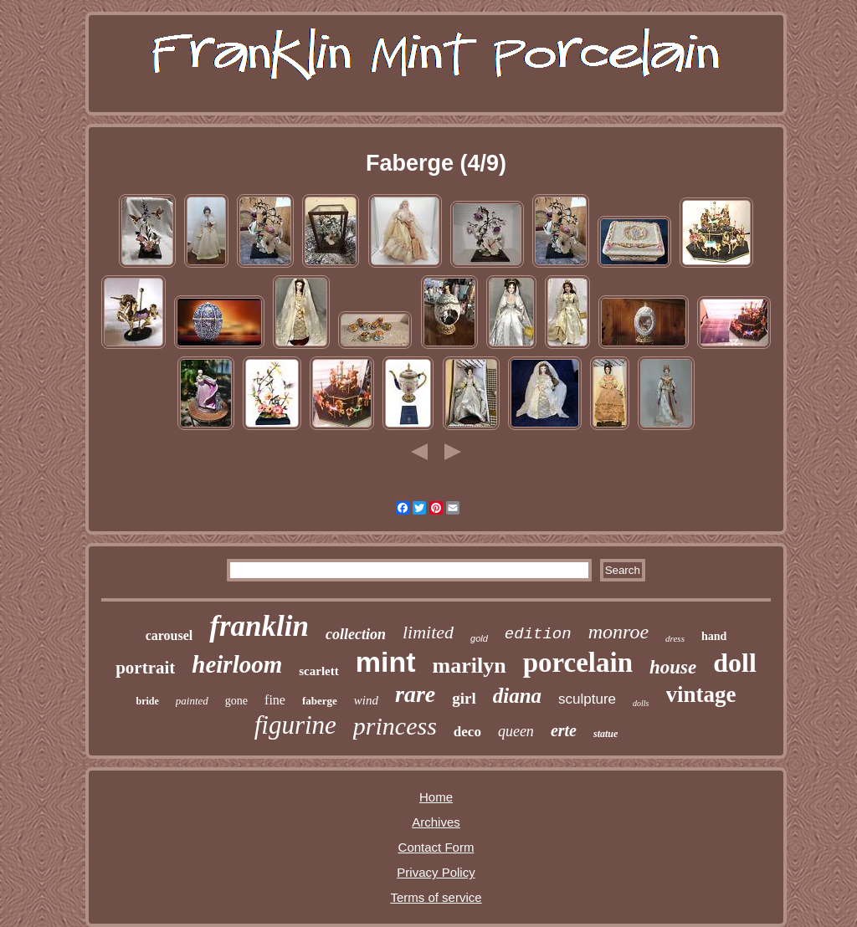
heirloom (237, 664)
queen (516, 731)
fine (274, 700)
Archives (436, 822)
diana (517, 695)
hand (713, 636)
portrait (145, 668)
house (672, 667)
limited (428, 632)
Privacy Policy (436, 872)
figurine (295, 725)
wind (366, 700)
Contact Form (436, 847)
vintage (701, 694)
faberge (319, 700)
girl (464, 698)
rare (415, 694)
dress (675, 638)
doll (735, 663)
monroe (618, 632)
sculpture (587, 699)
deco (467, 732)
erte (564, 730)
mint (386, 662)
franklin (259, 626)
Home (436, 797)
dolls (641, 703)
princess (395, 726)
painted (192, 700)
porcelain (578, 663)
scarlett (318, 671)
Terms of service (435, 897)
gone (236, 700)
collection (356, 634)
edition (538, 634)
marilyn (469, 665)
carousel (169, 635)
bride (147, 701)
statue (605, 734)
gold (479, 638)
